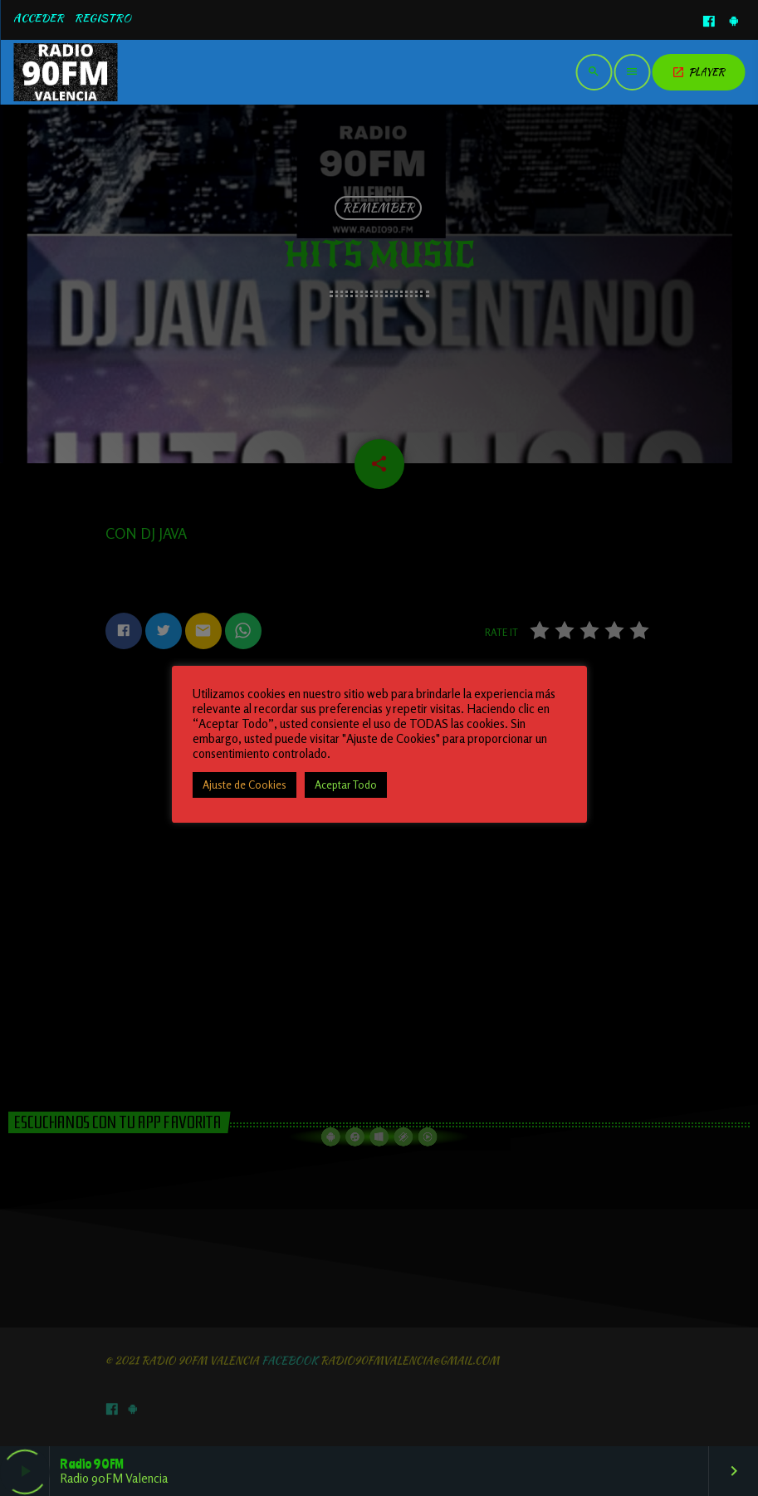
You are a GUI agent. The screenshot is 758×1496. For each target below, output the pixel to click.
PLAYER (698, 72)
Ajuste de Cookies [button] (244, 784)
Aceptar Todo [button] (346, 784)
